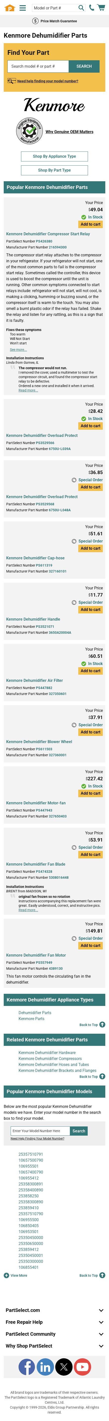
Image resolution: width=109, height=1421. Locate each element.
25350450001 (31, 1255)
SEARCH (84, 66)
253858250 (29, 1196)
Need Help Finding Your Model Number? (37, 1138)
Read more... (28, 390)
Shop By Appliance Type (54, 156)
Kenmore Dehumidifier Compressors (50, 1058)
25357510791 (31, 1154)
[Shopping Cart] (101, 7)
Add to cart (90, 224)
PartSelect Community (30, 1334)
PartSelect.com (23, 1310)
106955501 (29, 1166)
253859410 (29, 1208)
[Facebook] (26, 1367)
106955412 (29, 1178)
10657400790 (31, 1172)
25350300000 (31, 1261)
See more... (18, 350)
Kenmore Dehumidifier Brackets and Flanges (57, 1070)
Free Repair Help (24, 1322)
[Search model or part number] (58, 8)
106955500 (29, 1219)
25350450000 (31, 1237)
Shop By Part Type (54, 170)
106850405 (29, 1225)
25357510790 (31, 1213)
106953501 (29, 1231)
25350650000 (31, 1243)
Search (79, 1131)
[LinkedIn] (45, 1367)
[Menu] (23, 8)
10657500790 (31, 1160)
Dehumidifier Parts (35, 1012)
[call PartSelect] (92, 7)
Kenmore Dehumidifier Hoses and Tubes (54, 1064)
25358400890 (31, 1190)
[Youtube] (82, 1367)
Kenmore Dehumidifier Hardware (47, 1052)
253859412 (29, 1249)
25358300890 (31, 1202)
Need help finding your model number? (47, 81)
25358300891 (31, 1184)
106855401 (29, 1267)
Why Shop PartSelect (29, 1346)
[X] (64, 1367)
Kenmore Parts (31, 1018)
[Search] (81, 8)
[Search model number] (40, 1131)
